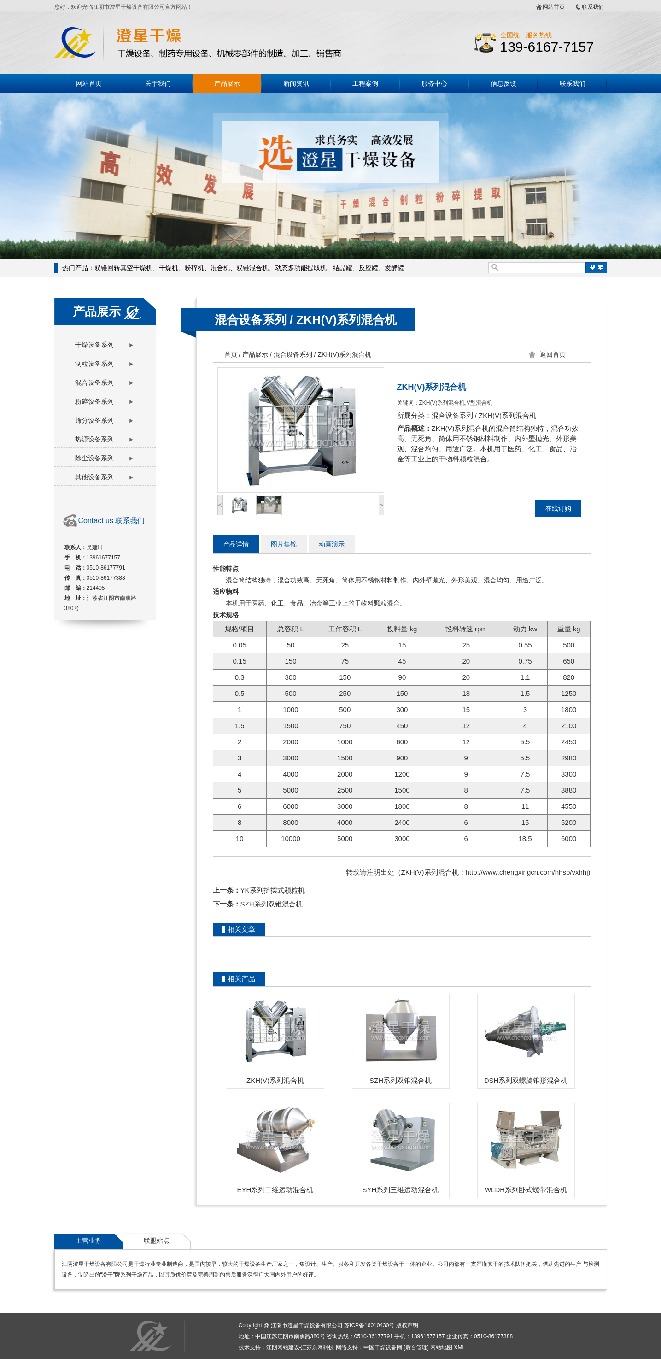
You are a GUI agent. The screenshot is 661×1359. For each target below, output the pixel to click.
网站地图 (441, 1347)
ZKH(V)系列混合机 (346, 320)
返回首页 (553, 354)
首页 (230, 354)
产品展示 (227, 83)
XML (460, 1347)
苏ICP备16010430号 (369, 1325)
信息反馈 (503, 83)
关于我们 (158, 83)
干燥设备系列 (94, 344)
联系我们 (593, 7)
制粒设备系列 (94, 363)
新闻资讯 (296, 83)
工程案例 (365, 83)
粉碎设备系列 (94, 401)
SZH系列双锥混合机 (271, 904)
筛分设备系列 (94, 420)
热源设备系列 (94, 439)
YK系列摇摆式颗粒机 (272, 890)
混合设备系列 (94, 382)
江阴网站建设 (282, 1347)
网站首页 (554, 7)
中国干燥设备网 (382, 1347)
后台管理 (416, 1347)
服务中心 (434, 83)
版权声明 (407, 1325)
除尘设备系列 (94, 458)
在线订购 (558, 508)
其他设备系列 (94, 477)
